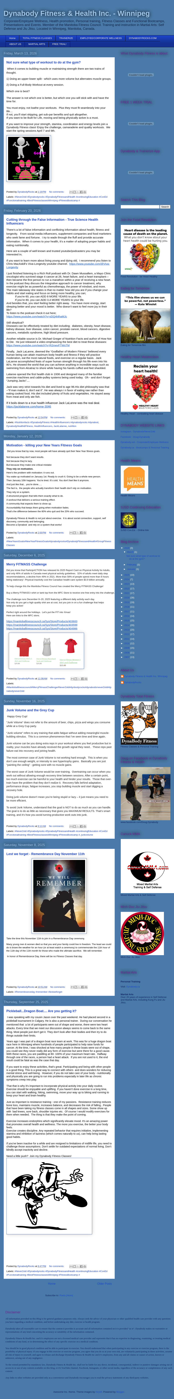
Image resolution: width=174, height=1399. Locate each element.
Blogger (120, 1392)
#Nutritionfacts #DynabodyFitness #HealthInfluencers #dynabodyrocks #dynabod (56, 422)
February (132, 564)
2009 (127, 648)
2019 (127, 602)
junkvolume (87, 834)
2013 (127, 629)
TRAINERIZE (66, 38)
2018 (127, 606)
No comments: (57, 191)
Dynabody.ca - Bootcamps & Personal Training (145, 447)
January (131, 569)
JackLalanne (60, 426)
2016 (127, 616)
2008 (127, 652)
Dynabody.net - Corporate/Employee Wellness (145, 442)
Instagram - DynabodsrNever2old (138, 431)
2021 (127, 593)
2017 (127, 611)
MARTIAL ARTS (36, 44)
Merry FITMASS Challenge (26, 564)
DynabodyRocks (132, 682)
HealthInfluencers (43, 426)
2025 (127, 575)
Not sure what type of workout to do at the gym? (43, 62)
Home (12, 38)
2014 (127, 625)
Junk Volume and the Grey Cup (30, 710)
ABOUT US (15, 44)
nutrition (72, 426)
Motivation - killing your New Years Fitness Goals (44, 445)
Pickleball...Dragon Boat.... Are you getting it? (41, 1011)
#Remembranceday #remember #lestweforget (38, 991)
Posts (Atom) (66, 1295)
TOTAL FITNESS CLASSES (37, 38)
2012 (127, 634)
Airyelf (99, 1392)
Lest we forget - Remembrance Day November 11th (45, 854)
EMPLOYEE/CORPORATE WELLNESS (101, 38)
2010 (127, 643)
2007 (127, 657)
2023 (127, 584)
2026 (127, 548)
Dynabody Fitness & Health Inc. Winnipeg (146, 676)
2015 (127, 620)
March (130, 552)
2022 (127, 588)
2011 (127, 639)
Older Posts (104, 1283)
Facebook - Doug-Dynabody (135, 437)
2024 (127, 579)
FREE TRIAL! (59, 44)
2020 (127, 597)
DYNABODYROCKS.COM (143, 38)
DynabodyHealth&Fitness (19, 426)
